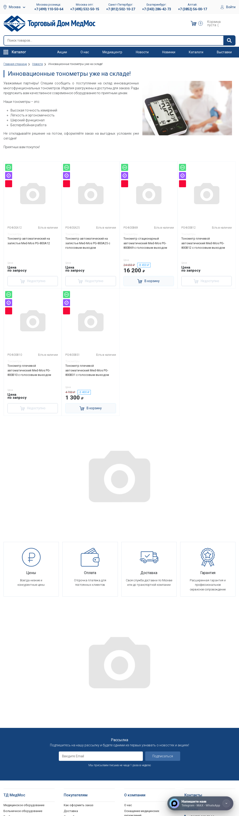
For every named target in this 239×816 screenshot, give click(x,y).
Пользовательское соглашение (86, 729)
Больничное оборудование (23, 712)
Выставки (224, 52)
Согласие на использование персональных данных (84, 753)
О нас (85, 52)
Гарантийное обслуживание (83, 724)
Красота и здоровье (18, 741)
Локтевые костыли (17, 761)
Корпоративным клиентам (143, 734)
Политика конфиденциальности (86, 735)
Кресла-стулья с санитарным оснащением (25, 786)
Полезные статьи (136, 800)
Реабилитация (13, 718)
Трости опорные (15, 766)
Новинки (168, 52)
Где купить (131, 762)
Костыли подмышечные (21, 772)
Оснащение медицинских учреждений (141, 715)
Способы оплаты (76, 718)
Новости (142, 52)
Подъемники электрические (24, 805)
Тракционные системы (19, 735)
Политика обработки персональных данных (80, 743)
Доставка (71, 712)
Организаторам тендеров (142, 739)
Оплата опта (133, 751)
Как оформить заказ (78, 706)
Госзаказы (132, 745)
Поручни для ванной (18, 794)
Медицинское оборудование (24, 706)
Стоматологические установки (26, 729)
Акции (62, 52)
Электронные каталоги (141, 788)
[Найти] (229, 40)
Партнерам (132, 728)
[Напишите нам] (200, 803)
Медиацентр (112, 52)
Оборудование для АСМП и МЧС (26, 724)
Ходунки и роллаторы (19, 778)
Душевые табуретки (18, 800)
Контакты (131, 768)
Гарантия (130, 757)
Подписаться (162, 657)
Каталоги (196, 52)
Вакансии (130, 722)
